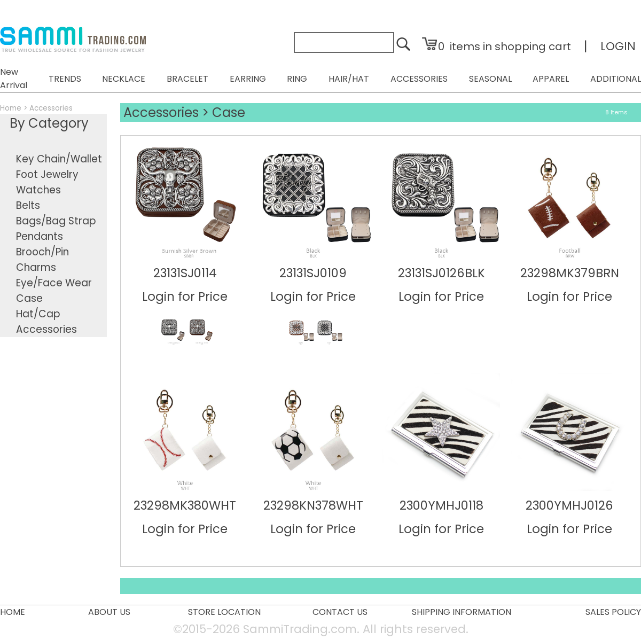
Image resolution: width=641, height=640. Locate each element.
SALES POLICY (613, 612)
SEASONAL (490, 79)
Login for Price (185, 296)
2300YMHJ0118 (441, 505)
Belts (28, 205)
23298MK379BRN (569, 273)
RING (297, 79)
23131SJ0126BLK (441, 273)
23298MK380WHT (185, 505)
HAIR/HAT (349, 79)
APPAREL (551, 79)
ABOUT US (109, 612)
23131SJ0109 (313, 273)
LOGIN (618, 46)
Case (29, 298)
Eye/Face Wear (54, 283)
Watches (38, 190)
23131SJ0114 (185, 273)
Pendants (39, 236)
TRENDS (65, 79)
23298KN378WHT (313, 505)
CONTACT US (340, 612)
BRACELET (187, 79)
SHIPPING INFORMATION (461, 612)
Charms (36, 267)
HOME (12, 612)
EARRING (248, 79)
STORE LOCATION (224, 612)
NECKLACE (123, 79)
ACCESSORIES (419, 79)
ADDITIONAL (615, 79)
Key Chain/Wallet (59, 159)
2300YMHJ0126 (569, 505)
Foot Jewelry (47, 174)
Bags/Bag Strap (56, 221)
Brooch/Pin (42, 252)
